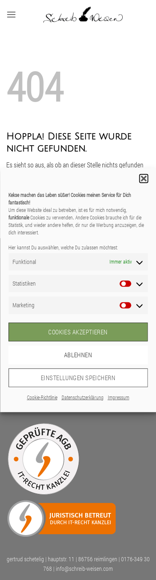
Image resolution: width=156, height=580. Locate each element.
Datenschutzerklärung (83, 396)
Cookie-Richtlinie (42, 396)
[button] (143, 178)
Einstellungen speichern (78, 377)
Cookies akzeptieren (78, 332)
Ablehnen (78, 355)
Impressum (118, 396)
